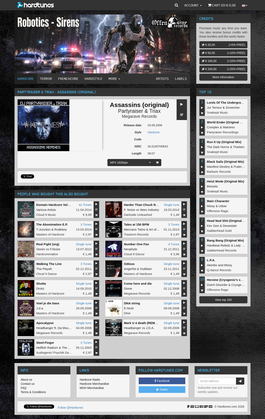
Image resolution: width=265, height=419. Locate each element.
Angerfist (130, 269)
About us (26, 379)
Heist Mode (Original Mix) (225, 181)
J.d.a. (40, 308)
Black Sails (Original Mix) (225, 161)
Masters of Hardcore (50, 234)
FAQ (23, 388)
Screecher (233, 107)
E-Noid (129, 308)
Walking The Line (49, 264)
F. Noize (129, 209)
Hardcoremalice (47, 254)
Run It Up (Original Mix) (224, 142)
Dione (128, 288)
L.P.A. (211, 260)
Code (137, 139)
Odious (129, 264)
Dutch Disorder (217, 285)
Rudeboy (60, 229)
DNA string (132, 303)
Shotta (41, 283)
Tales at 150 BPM (136, 224)
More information (223, 77)
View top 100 (223, 299)
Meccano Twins (134, 229)
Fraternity (240, 166)
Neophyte (130, 249)
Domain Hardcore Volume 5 (56, 204)
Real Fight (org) (47, 244)
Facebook (162, 381)
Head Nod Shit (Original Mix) (228, 220)
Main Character (218, 201)
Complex (213, 127)
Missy (211, 206)
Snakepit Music (217, 112)
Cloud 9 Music (46, 214)
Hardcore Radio (90, 379)
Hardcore (26, 79)
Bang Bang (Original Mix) (225, 240)
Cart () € (222, 5)
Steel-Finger (45, 342)
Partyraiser (130, 111)
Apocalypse (45, 323)
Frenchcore (68, 79)
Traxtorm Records (136, 234)
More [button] (114, 79)
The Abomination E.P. (52, 224)
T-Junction (43, 229)
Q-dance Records (219, 270)
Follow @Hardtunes (70, 407)
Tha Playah (44, 269)
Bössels (212, 186)
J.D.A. (150, 328)
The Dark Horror (218, 147)
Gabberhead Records (221, 250)
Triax (155, 111)
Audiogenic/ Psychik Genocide (57, 352)
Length (136, 153)
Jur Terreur (214, 107)
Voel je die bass (47, 303)
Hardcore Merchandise (94, 383)
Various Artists (46, 209)
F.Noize (55, 249)
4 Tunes (173, 244)
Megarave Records (139, 116)
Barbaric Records (219, 171)
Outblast (146, 269)
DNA (127, 313)
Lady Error (241, 245)
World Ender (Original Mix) (226, 122)
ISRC (138, 146)
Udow (222, 206)
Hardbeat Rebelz (218, 245)
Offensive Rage (217, 211)
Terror (46, 79)
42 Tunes (85, 204)
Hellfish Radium (47, 347)
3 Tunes (86, 224)
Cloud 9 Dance (134, 254)
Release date (133, 125)
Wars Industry (149, 209)
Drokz (40, 288)
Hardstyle (93, 79)
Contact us (28, 383)
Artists (162, 79)
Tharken (239, 147)
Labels (181, 79)
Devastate (230, 225)
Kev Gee (213, 225)
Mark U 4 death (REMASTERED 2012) (151, 323)
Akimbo (212, 265)
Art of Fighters (158, 229)
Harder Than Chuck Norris (143, 204)
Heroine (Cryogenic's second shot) (232, 280)
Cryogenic (238, 285)
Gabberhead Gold (219, 230)
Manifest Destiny (218, 166)
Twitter (162, 389)
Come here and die (138, 283)
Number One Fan (136, 244)
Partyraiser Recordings (222, 132)
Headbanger (44, 328)
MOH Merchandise (92, 388)
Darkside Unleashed (138, 214)
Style (138, 132)
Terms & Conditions (33, 392)
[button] (176, 5)
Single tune (171, 204)
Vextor (40, 249)
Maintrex (229, 127)
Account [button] (193, 5)
